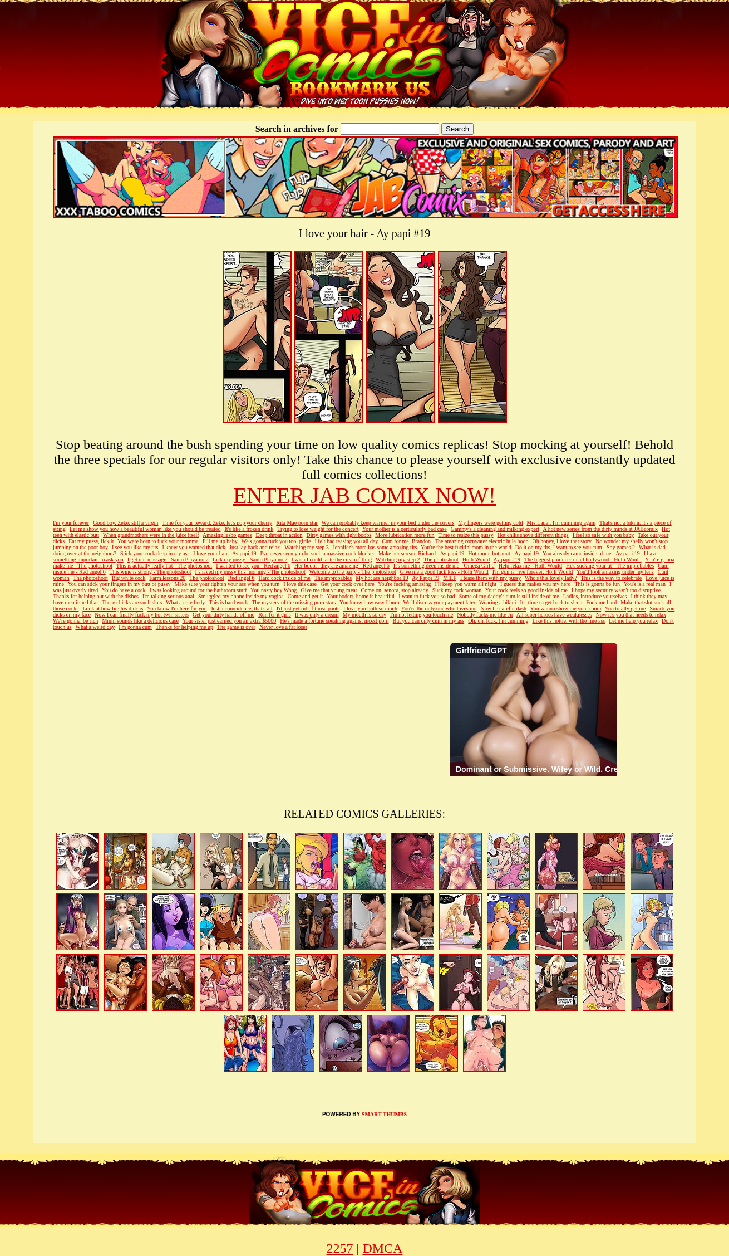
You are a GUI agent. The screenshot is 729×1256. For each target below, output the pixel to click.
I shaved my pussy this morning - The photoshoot (250, 572)
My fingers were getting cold (490, 523)
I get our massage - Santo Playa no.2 (168, 559)
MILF (449, 578)
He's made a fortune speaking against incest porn (334, 621)
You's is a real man (645, 584)
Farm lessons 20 (167, 578)
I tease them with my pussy (490, 578)
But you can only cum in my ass (429, 621)
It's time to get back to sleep (551, 602)
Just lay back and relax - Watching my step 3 (279, 547)
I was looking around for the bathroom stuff (198, 590)
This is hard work (228, 602)
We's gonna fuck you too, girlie (276, 541)
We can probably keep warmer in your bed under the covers (388, 523)
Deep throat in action (278, 535)
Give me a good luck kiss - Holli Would (444, 572)
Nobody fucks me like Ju (485, 615)
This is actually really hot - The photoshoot (164, 566)
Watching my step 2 (398, 559)
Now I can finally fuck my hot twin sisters (142, 615)
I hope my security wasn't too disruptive (616, 590)
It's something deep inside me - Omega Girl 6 (444, 566)
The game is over (236, 627)
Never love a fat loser (283, 627)
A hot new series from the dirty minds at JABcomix (600, 529)
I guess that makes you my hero (535, 584)
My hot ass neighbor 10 (382, 578)
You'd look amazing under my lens (615, 572)
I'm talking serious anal (168, 596)
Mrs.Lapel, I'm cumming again (560, 523)
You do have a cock (123, 590)
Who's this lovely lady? (551, 578)
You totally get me (625, 608)
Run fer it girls (274, 615)
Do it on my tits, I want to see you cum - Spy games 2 (575, 547)
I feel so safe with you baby (603, 535)
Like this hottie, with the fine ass (568, 621)
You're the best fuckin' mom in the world (466, 547)
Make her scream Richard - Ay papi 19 (421, 553)
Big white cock (129, 578)
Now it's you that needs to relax (631, 615)
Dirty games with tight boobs (339, 535)
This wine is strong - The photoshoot (150, 572)
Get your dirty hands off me (223, 615)
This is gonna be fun (597, 584)
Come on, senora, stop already (394, 590)
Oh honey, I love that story (562, 541)
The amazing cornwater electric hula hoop (482, 541)
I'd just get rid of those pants (308, 608)
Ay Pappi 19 (425, 578)
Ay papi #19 (507, 559)
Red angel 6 (241, 578)
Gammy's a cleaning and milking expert (495, 529)
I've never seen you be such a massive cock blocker (317, 553)
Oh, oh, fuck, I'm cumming (498, 621)
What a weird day (95, 627)
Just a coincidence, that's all (242, 608)
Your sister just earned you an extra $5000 (230, 621)
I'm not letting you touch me (421, 615)
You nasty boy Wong (273, 590)
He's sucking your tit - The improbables (610, 566)
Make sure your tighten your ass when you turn (226, 584)
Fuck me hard (601, 602)
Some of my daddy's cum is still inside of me (509, 596)
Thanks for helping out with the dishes (96, 596)
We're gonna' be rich (75, 621)
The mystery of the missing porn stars (294, 602)
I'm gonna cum (135, 627)
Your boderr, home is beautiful (361, 596)
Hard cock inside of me (284, 578)
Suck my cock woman (457, 590)
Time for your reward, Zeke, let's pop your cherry (217, 523)
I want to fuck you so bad (426, 596)
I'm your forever (71, 523)
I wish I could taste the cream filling (332, 559)
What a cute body (185, 602)
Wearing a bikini (497, 602)
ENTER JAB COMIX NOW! (364, 495)
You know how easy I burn (369, 602)
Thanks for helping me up (184, 627)
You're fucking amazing (404, 584)
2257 (340, 1248)
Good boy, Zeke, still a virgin (125, 523)
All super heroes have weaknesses (554, 615)
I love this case (300, 584)
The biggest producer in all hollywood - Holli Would (583, 559)
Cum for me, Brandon (406, 541)
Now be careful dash (503, 608)
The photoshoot (441, 559)
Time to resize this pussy (465, 535)
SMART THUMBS (384, 1114)
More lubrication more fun (404, 535)
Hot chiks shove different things (533, 535)
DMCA (382, 1248)
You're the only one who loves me (439, 608)
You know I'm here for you (177, 608)
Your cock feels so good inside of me (526, 590)
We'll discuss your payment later (439, 602)
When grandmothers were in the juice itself (151, 535)
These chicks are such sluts (132, 602)
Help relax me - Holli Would (530, 566)
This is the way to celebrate (611, 578)
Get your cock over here (348, 584)
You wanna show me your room (566, 608)
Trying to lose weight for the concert (317, 529)
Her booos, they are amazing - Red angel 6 (342, 566)
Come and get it (305, 596)
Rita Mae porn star (297, 523)
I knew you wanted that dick (194, 547)
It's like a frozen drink (248, 529)
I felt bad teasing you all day (346, 541)
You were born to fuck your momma (158, 541)
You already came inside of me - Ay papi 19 (591, 553)
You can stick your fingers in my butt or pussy (119, 584)
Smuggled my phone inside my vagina (241, 596)
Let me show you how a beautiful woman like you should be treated (145, 529)
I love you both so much (370, 608)
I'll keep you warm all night (465, 584)
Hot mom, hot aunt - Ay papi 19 (503, 553)
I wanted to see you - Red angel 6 (253, 566)
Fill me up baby (220, 541)
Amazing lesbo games (227, 535)
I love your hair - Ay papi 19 (224, 553)
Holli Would (476, 559)
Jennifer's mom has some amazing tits (375, 547)
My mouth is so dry (364, 615)
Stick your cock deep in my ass (154, 553)
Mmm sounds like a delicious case (140, 621)
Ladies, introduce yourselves (595, 596)
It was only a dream (317, 615)
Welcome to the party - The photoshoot (352, 572)
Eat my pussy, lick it (91, 541)
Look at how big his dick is (112, 608)
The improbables (333, 578)
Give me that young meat (329, 590)
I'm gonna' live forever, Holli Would (532, 572)
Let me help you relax (633, 621)
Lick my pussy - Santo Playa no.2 (250, 559)
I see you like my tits (135, 547)
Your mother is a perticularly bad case (404, 529)
